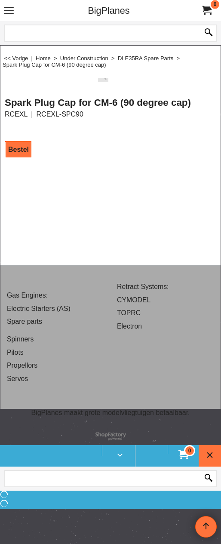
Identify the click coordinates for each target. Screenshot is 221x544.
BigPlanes (108, 10)
